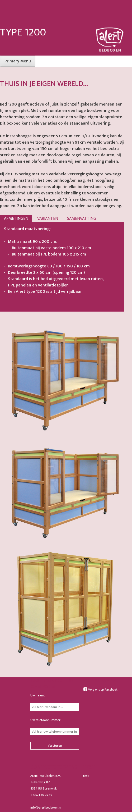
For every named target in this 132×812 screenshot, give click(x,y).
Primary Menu (17, 61)
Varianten (47, 218)
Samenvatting (81, 218)
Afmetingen (16, 218)
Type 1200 (23, 32)
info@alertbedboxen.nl (46, 807)
